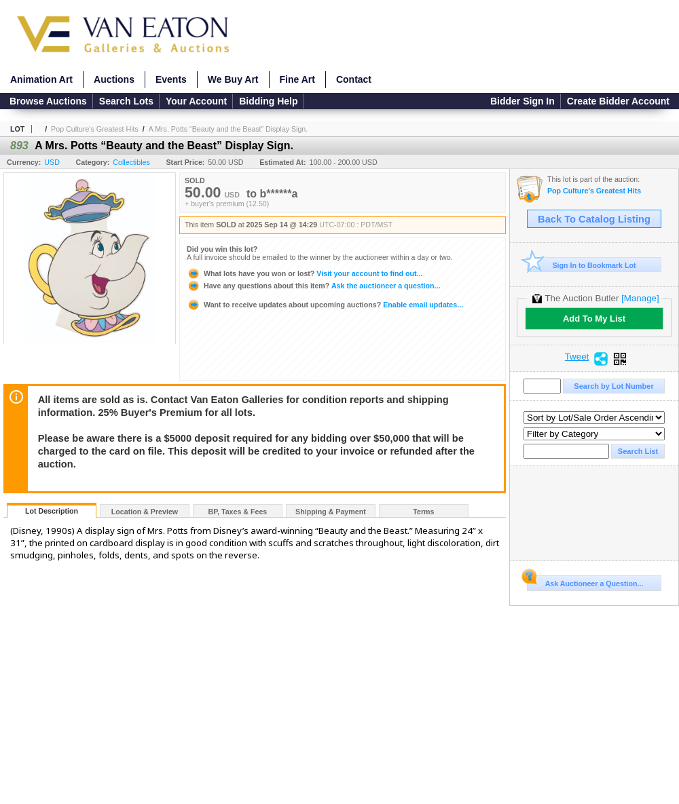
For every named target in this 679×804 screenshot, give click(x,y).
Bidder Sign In (522, 101)
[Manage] (640, 298)
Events (171, 79)
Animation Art (41, 79)
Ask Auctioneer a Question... (585, 581)
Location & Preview (144, 512)
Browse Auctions (48, 101)
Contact (353, 79)
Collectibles (131, 162)
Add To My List (594, 318)
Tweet (577, 357)
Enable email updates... (325, 305)
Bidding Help (268, 101)
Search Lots (126, 101)
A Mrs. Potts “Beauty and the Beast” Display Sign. (228, 129)
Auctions (114, 79)
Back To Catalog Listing (594, 219)
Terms (423, 512)
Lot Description (51, 511)
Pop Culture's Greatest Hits (95, 129)
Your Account (196, 101)
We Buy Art (233, 79)
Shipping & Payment (330, 512)
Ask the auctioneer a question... (313, 286)
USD (52, 162)
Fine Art (297, 79)
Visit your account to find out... (304, 273)
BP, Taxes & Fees (238, 512)
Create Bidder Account (618, 101)
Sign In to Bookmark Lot (581, 265)
